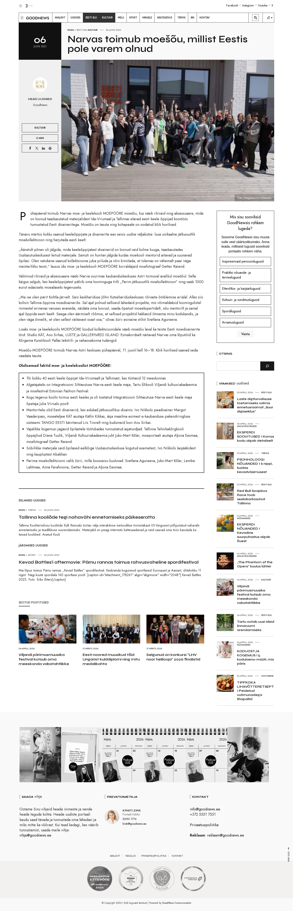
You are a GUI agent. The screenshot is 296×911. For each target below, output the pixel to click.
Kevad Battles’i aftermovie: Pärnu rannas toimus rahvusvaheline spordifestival (109, 562)
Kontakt (177, 855)
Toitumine (267, 675)
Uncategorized (247, 426)
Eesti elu (82, 30)
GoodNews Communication (176, 903)
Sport (32, 555)
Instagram (248, 5)
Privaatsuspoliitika (204, 825)
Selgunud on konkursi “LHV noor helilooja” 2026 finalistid (173, 657)
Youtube (262, 5)
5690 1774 (129, 819)
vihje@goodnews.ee (35, 835)
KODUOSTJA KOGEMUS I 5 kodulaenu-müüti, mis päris (255, 657)
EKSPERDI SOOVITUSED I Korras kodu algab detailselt (255, 436)
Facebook (232, 5)
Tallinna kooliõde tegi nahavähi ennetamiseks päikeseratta (87, 517)
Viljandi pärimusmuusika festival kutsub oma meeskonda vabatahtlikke (44, 659)
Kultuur (93, 30)
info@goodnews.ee (205, 809)
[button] (21, 17)
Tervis (32, 510)
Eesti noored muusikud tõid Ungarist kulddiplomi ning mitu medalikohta (111, 659)
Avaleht (115, 855)
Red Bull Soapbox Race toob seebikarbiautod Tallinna (252, 497)
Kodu (71, 30)
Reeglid (130, 855)
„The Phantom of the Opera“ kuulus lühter (255, 564)
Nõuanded (244, 518)
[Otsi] (267, 366)
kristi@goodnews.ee (134, 823)
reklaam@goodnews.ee (225, 835)
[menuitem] (60, 17)
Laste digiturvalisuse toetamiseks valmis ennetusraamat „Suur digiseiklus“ (255, 405)
